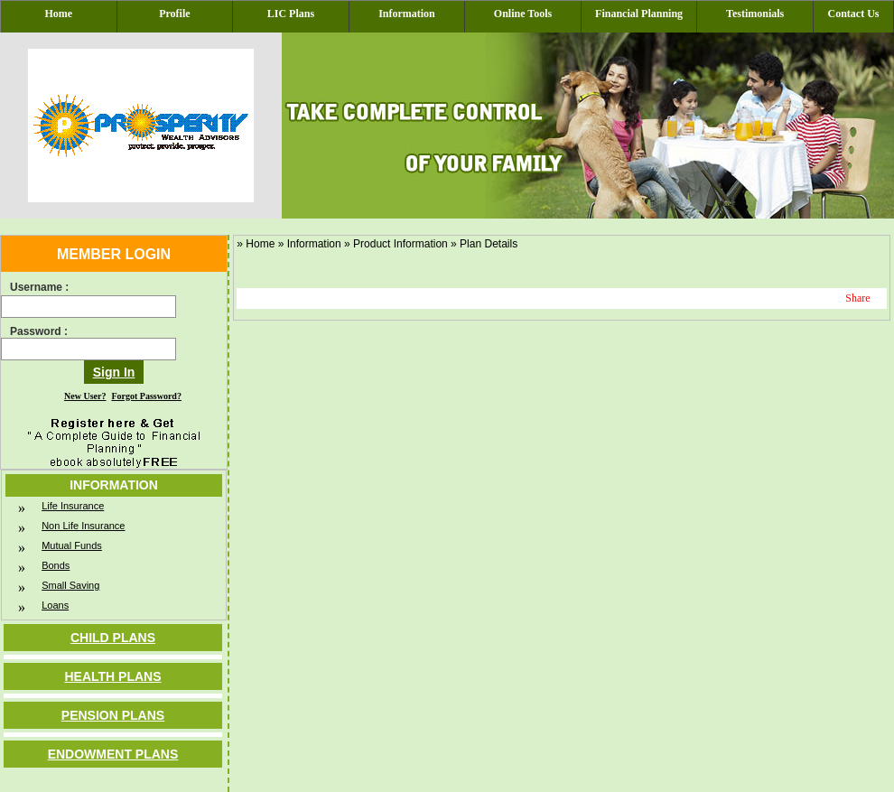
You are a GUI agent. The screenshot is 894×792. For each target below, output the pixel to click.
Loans (55, 605)
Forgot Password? (146, 396)
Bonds (56, 565)
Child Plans (112, 637)
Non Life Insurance (83, 525)
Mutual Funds (72, 545)
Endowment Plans (113, 754)
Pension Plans (112, 715)
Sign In (114, 372)
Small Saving (70, 585)
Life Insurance (73, 505)
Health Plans (112, 676)
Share (857, 298)
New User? (85, 396)
